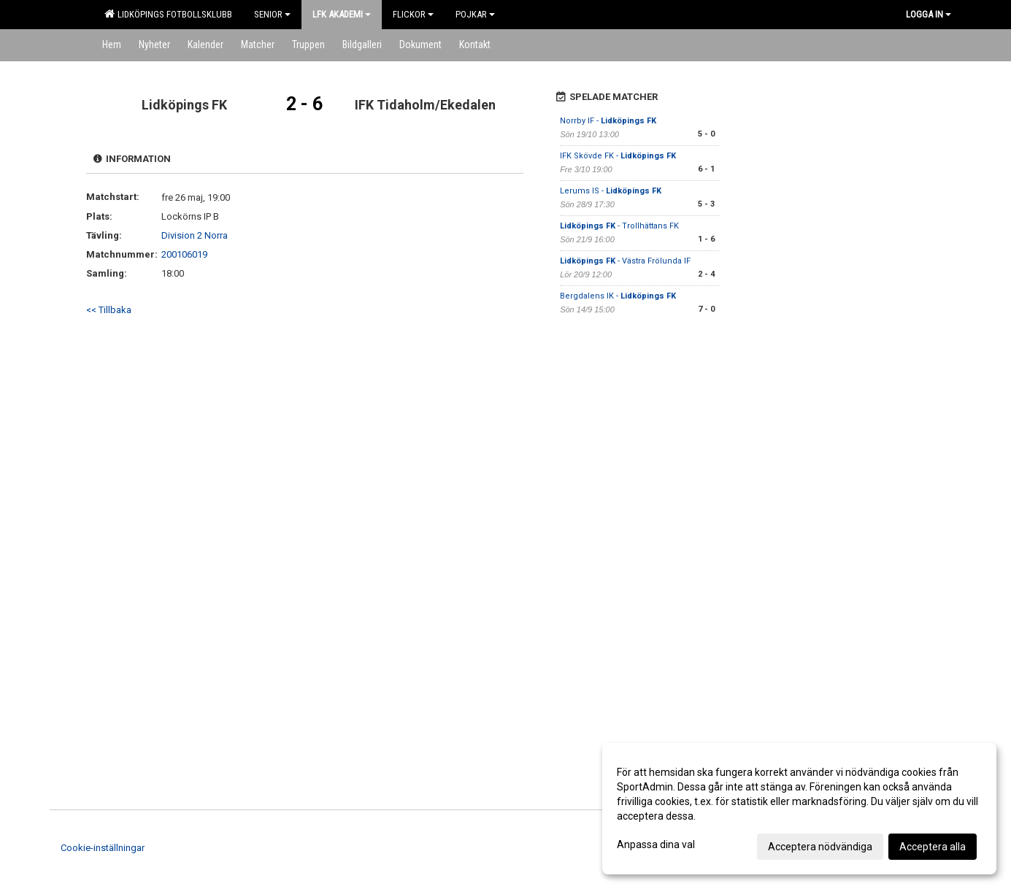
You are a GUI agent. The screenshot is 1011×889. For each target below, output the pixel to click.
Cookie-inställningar (103, 847)
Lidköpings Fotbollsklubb (168, 14)
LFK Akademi (341, 14)
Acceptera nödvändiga (820, 847)
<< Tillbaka (108, 309)
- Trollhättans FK (619, 226)
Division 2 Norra (194, 235)
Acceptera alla (932, 847)
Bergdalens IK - (618, 296)
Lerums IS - (610, 191)
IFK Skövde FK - (618, 156)
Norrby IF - (608, 121)
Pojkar (475, 14)
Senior (272, 14)
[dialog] (799, 808)
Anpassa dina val (656, 844)
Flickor (413, 14)
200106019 (184, 254)
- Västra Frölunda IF (625, 261)
